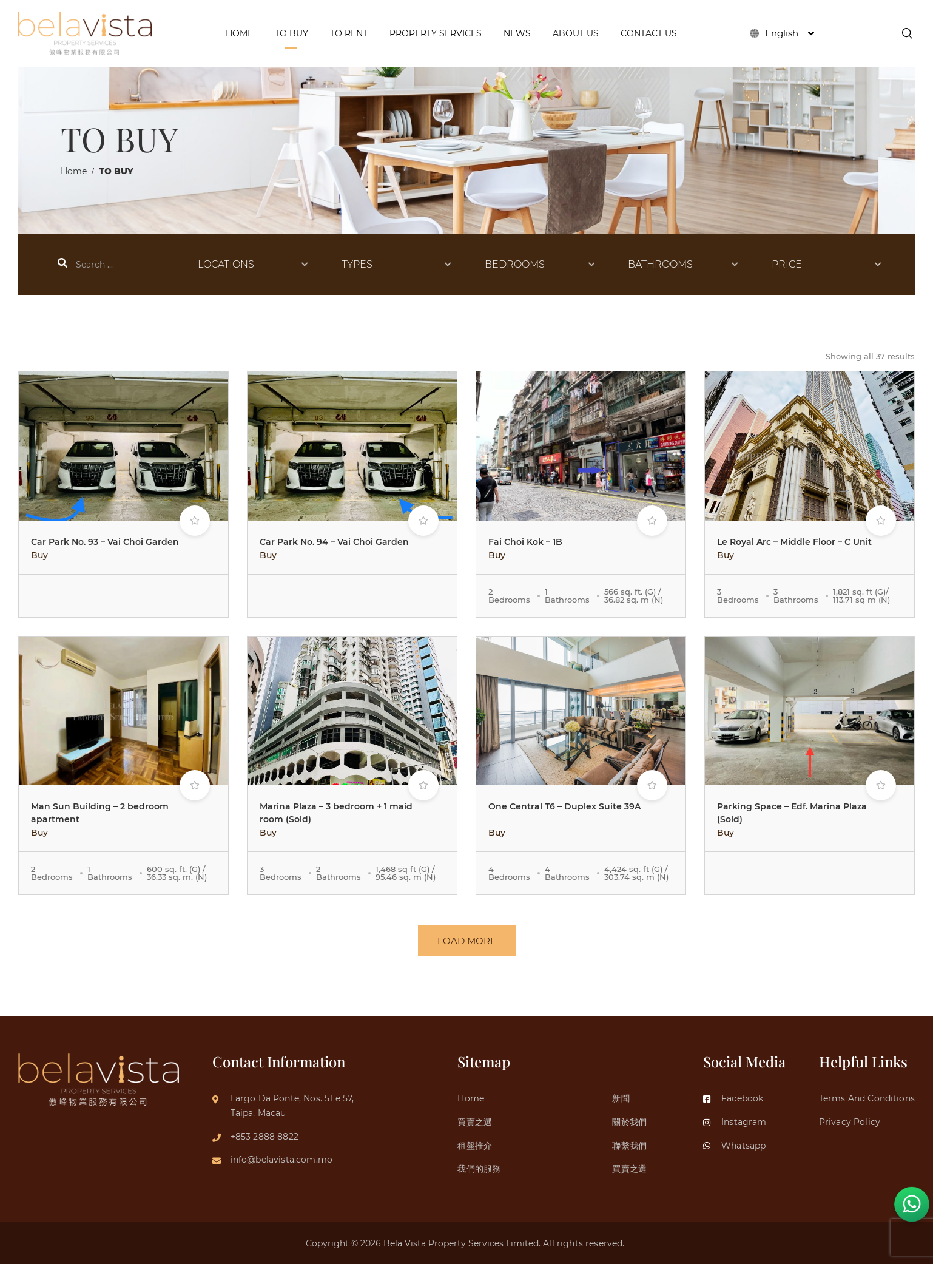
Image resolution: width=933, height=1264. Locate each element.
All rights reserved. (585, 1243)
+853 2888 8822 (264, 1136)
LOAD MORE (466, 941)
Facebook (733, 1098)
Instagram (734, 1122)
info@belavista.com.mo (281, 1159)
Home (74, 171)
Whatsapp (734, 1145)
